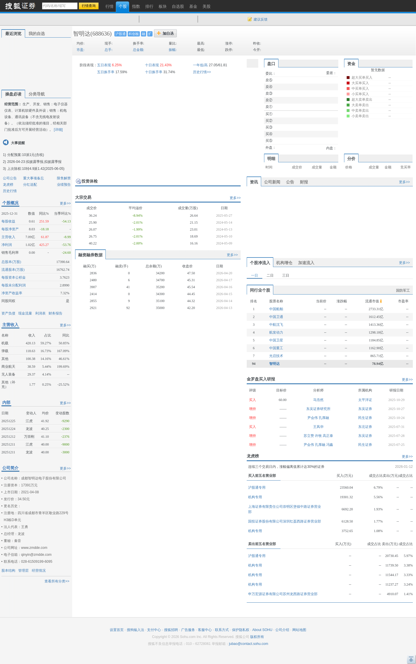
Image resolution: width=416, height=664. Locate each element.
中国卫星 (276, 340)
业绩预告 (64, 185)
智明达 (81, 33)
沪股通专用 (256, 487)
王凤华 (318, 427)
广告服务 (188, 630)
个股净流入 (260, 262)
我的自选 (37, 33)
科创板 (134, 34)
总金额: (138, 50)
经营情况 (39, 571)
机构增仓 (284, 262)
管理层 (23, 571)
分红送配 (30, 185)
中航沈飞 (276, 325)
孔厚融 (324, 418)
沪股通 (120, 34)
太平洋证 (365, 400)
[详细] (58, 130)
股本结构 (8, 571)
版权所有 (257, 637)
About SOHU (262, 630)
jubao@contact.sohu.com (248, 644)
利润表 (40, 313)
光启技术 (276, 356)
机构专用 (255, 497)
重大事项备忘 (33, 178)
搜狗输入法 (135, 630)
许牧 (319, 436)
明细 (271, 158)
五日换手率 (105, 72)
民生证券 (365, 418)
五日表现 (104, 65)
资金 (351, 63)
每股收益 (8, 221)
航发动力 (276, 332)
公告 (290, 182)
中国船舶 (276, 309)
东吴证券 (365, 409)
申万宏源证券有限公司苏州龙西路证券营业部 (282, 594)
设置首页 (117, 630)
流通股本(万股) (13, 270)
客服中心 (205, 630)
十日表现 (152, 65)
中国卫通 (276, 317)
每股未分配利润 (13, 285)
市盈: (80, 50)
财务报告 (55, 313)
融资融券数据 (90, 255)
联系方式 (222, 630)
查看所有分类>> (56, 581)
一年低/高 (200, 65)
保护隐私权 (240, 630)
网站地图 (299, 630)
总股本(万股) (11, 262)
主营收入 (8, 237)
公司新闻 (272, 182)
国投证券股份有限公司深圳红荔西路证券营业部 (284, 521)
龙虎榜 (8, 185)
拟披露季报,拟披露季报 (44, 162)
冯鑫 (329, 445)
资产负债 (8, 313)
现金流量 (25, 313)
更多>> (65, 203)
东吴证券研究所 (318, 409)
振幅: (173, 50)
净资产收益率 (11, 293)
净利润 (6, 245)
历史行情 (10, 191)
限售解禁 (64, 178)
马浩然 (318, 400)
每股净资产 (10, 229)
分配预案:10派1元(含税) (25, 155)
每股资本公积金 (13, 277)
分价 (351, 158)
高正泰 (328, 436)
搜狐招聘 (171, 630)
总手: (108, 50)
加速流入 (306, 262)
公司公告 (10, 178)
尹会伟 (313, 418)
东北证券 (365, 427)
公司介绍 (282, 630)
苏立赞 (309, 436)
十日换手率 (153, 72)
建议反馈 (261, 19)
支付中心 (154, 630)
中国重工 (276, 348)
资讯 (254, 182)
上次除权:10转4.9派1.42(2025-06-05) (35, 169)
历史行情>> (202, 72)
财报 (304, 182)
